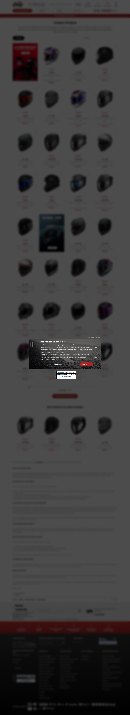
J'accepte (86, 364)
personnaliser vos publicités (79, 357)
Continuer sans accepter (93, 337)
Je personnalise (56, 364)
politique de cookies (82, 355)
